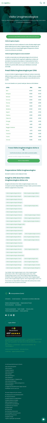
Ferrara (8, 100)
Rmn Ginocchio (8, 409)
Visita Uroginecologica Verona (14, 208)
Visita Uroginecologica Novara (14, 249)
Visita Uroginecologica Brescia (32, 218)
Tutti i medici (20, 309)
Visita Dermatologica (9, 375)
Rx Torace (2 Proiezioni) (10, 396)
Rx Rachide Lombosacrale (11, 414)
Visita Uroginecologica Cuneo (13, 261)
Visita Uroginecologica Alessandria (15, 255)
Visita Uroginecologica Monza (31, 240)
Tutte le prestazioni (10, 309)
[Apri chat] (43, 419)
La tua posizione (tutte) (17, 293)
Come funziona (16, 299)
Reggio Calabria (10, 127)
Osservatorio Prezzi (26, 303)
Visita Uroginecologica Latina (13, 240)
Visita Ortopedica (9, 377)
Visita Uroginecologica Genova (14, 199)
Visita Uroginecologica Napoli (13, 196)
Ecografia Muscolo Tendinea (11, 405)
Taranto (8, 133)
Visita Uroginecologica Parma (13, 218)
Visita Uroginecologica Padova (14, 215)
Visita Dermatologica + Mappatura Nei (13, 379)
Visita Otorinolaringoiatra (10, 366)
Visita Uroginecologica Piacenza (14, 246)
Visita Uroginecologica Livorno (32, 233)
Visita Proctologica (9, 384)
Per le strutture (9, 305)
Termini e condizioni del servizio (12, 349)
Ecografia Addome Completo (11, 400)
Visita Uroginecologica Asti (31, 258)
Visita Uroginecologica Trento (13, 258)
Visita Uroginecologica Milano (31, 193)
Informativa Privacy (24, 349)
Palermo (8, 118)
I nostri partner (24, 311)
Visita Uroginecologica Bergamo (31, 268)
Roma (7, 130)
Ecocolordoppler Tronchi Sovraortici (13, 413)
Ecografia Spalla (8, 407)
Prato (7, 124)
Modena (8, 109)
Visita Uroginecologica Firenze (13, 205)
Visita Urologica (8, 373)
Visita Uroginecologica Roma (13, 193)
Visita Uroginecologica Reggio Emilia (15, 224)
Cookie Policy (8, 351)
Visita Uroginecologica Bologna (14, 202)
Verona (8, 140)
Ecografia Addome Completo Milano (13, 398)
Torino (8, 136)
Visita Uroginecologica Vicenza (14, 243)
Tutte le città (29, 309)
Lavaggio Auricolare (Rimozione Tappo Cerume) (15, 386)
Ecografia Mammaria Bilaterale (12, 403)
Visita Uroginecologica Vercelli (32, 265)
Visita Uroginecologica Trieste (32, 215)
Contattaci (18, 305)
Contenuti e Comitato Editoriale (31, 299)
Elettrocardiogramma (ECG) (11, 402)
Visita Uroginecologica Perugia (14, 227)
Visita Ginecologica (9, 372)
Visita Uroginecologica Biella (13, 268)
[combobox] (23, 156)
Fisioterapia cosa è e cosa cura (12, 388)
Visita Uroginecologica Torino (31, 196)
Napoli (7, 112)
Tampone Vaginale (9, 370)
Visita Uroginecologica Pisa (31, 261)
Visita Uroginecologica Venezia (14, 212)
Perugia (8, 121)
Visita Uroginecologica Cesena (14, 252)
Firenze (8, 103)
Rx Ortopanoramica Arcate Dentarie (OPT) (14, 394)
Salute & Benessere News (12, 303)
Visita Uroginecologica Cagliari (14, 233)
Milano (8, 106)
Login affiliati (12, 322)
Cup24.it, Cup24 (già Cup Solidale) (12, 418)
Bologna (8, 93)
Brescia (8, 97)
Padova (8, 115)
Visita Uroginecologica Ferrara (31, 236)
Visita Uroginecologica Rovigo (13, 265)
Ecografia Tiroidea (9, 416)
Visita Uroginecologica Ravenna (14, 230)
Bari (7, 90)
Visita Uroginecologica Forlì (31, 249)
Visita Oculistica (8, 368)
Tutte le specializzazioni (11, 311)
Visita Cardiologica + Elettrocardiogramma (14, 383)
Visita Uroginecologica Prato (13, 221)
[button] (44, 3)
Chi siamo (8, 299)
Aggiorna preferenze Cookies (18, 351)
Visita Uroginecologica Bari (31, 205)
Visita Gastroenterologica (10, 381)
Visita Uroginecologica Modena (31, 221)
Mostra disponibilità (23, 160)
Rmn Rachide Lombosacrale (11, 411)
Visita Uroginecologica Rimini (13, 236)
